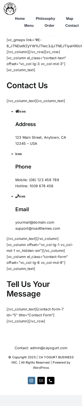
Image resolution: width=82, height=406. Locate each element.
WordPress (41, 367)
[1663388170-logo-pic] (9, 4)
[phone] (50, 380)
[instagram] (31, 380)
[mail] (41, 380)
